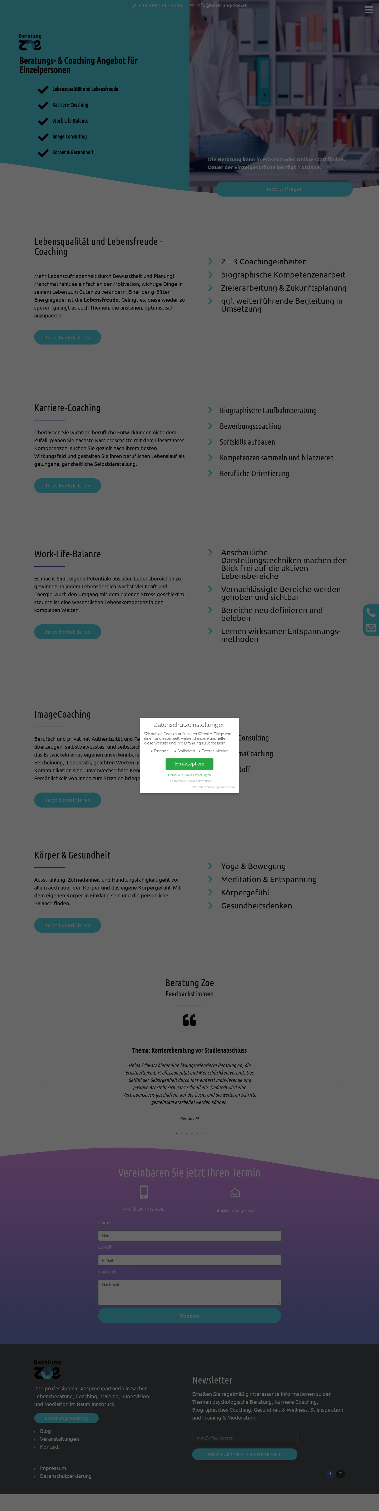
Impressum (228, 787)
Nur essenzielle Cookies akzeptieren (189, 781)
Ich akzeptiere (190, 764)
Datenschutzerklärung (205, 787)
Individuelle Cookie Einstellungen (189, 775)
